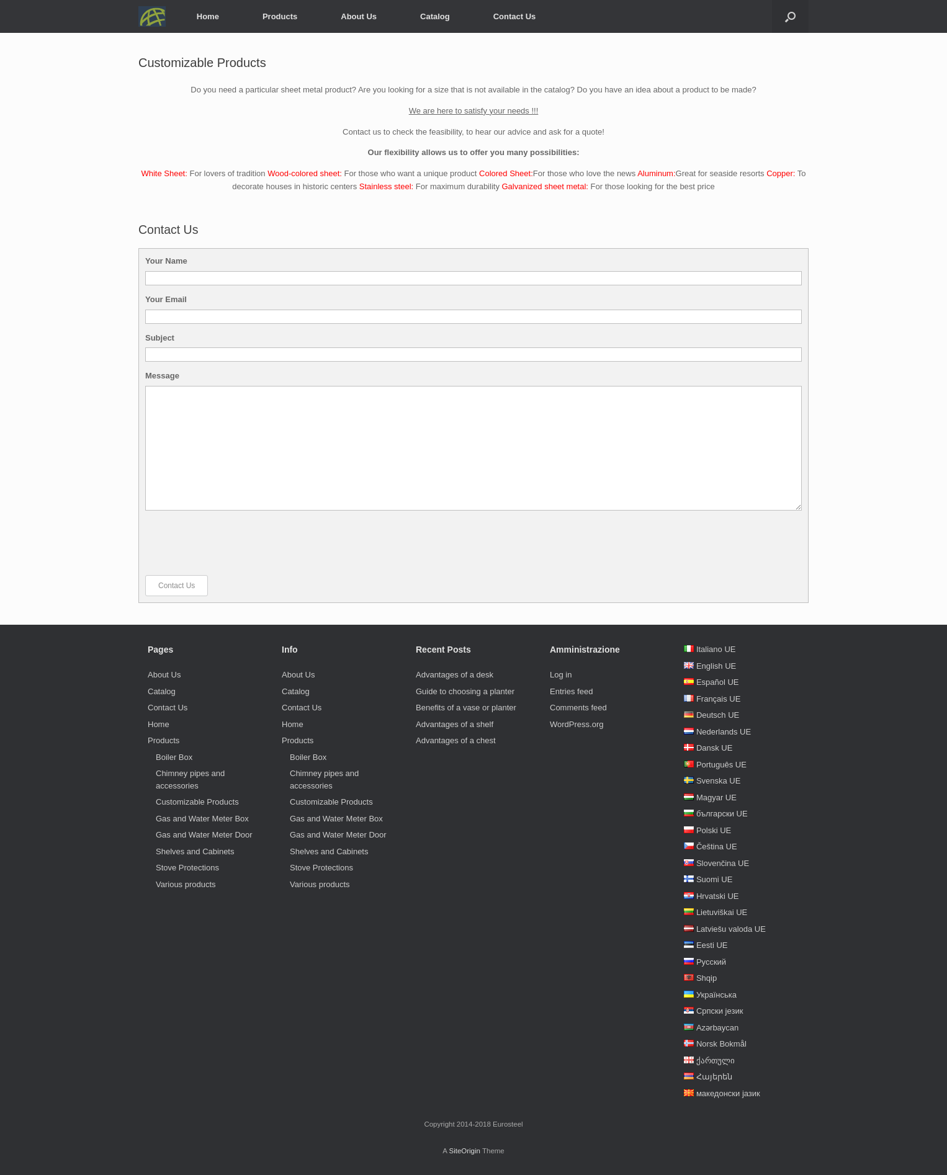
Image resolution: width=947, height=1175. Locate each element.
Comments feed (578, 707)
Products (280, 16)
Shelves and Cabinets (195, 851)
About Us (359, 16)
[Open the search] (790, 16)
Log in (561, 674)
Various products (186, 884)
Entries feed (571, 691)
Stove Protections (187, 867)
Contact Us (514, 16)
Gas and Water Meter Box (202, 818)
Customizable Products (197, 801)
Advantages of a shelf (454, 724)
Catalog (435, 16)
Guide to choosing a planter (465, 691)
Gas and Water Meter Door (204, 834)
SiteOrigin (464, 1151)
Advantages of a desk (454, 674)
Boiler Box (174, 757)
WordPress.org (576, 724)
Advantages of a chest (456, 740)
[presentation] (239, 543)
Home (208, 16)
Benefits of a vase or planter (466, 707)
